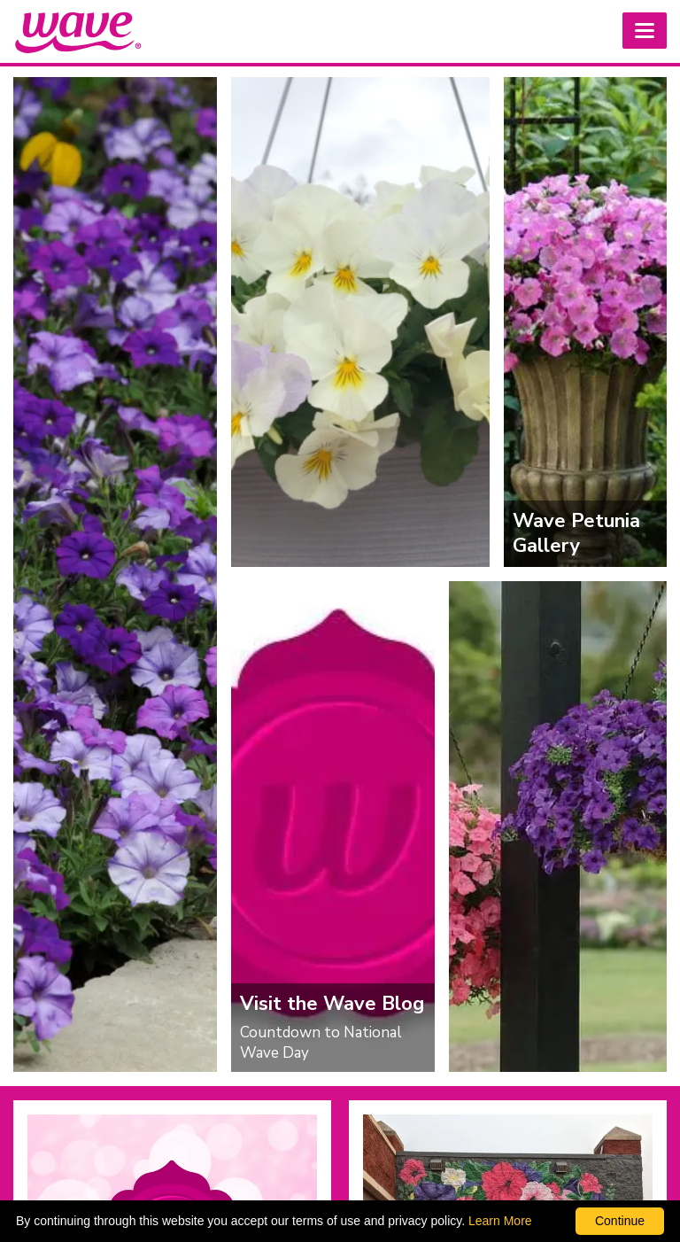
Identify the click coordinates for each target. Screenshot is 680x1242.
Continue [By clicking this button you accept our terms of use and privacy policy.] (620, 1221)
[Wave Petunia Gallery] (585, 322)
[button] (644, 30)
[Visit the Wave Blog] (333, 826)
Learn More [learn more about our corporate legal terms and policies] (500, 1221)
